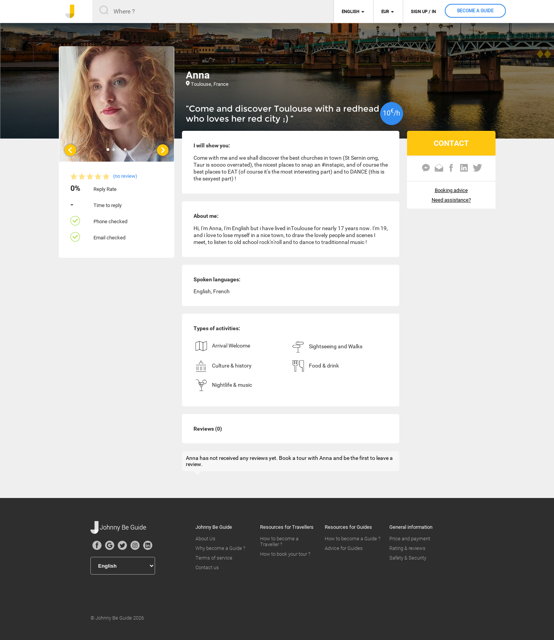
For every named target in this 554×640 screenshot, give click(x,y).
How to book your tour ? (285, 554)
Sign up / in (423, 11)
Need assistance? (451, 200)
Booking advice (451, 190)
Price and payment (409, 538)
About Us (205, 538)
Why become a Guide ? (220, 548)
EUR (385, 11)
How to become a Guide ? (352, 538)
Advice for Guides (344, 548)
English (350, 11)
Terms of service (213, 558)
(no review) (125, 176)
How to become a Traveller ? (279, 541)
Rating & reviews (407, 548)
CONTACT (451, 143)
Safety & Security (407, 558)
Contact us (207, 567)
